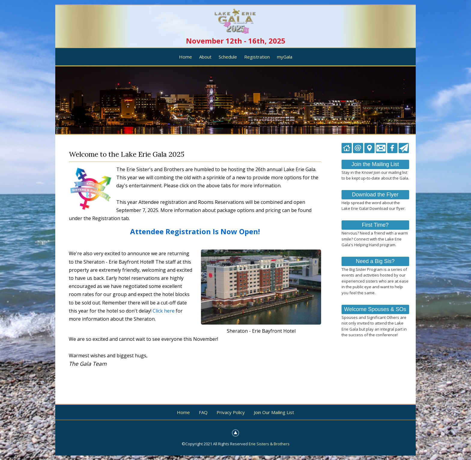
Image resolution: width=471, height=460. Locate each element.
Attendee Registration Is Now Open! (195, 231)
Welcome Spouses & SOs (375, 309)
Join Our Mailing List (274, 412)
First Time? (375, 225)
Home (185, 57)
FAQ (203, 412)
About (205, 57)
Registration (257, 57)
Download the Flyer (375, 195)
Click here (164, 310)
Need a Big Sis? (375, 261)
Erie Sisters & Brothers (269, 443)
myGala (284, 57)
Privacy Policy (231, 412)
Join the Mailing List (375, 164)
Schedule (228, 57)
